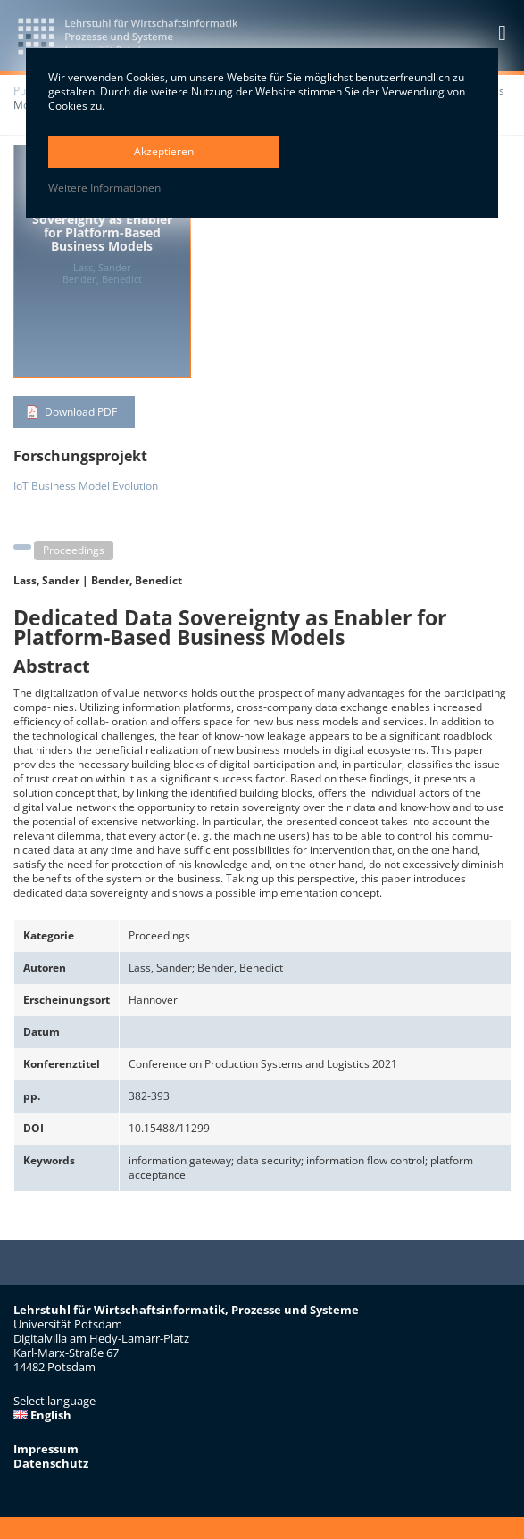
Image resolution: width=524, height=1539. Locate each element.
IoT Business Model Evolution (85, 485)
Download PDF (81, 411)
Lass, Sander (46, 580)
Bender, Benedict (136, 580)
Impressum (46, 1449)
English (42, 1415)
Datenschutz (50, 1463)
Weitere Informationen (104, 188)
